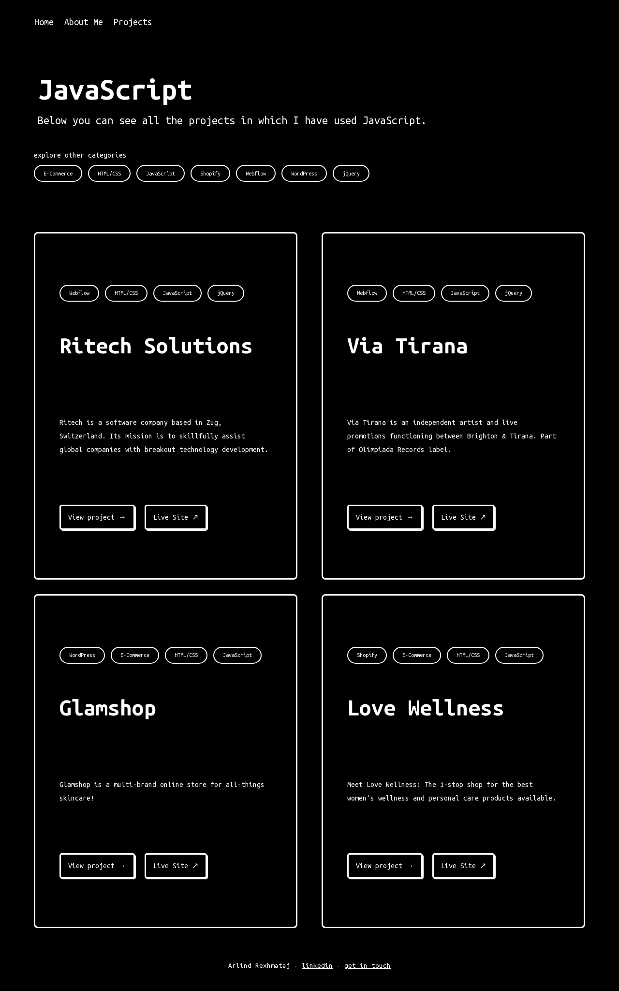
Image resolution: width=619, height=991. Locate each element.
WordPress (82, 655)
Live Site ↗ (175, 517)
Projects (133, 22)
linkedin (317, 965)
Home (44, 22)
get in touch (367, 965)
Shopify (367, 655)
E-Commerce (134, 655)
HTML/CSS (126, 293)
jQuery (226, 293)
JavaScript (177, 293)
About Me (83, 22)
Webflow (79, 293)
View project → (97, 517)
